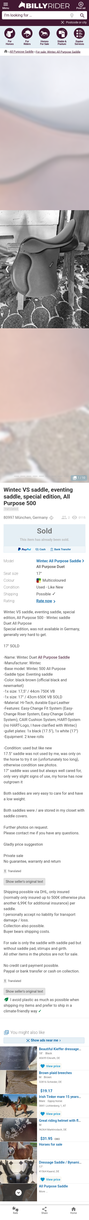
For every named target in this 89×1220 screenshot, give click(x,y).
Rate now (46, 601)
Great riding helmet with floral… (63, 1121)
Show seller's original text (24, 881)
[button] (5, 5)
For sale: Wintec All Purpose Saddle (58, 51)
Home (74, 1210)
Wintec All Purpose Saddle (58, 561)
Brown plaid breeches (55, 1073)
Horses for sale (50, 1145)
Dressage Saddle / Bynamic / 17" (64, 1162)
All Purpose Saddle (21, 51)
